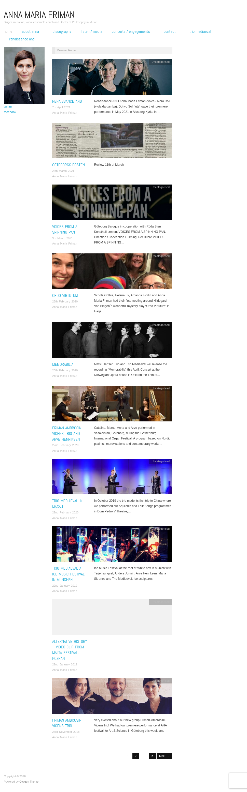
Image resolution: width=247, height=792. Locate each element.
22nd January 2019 (64, 585)
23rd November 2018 (65, 731)
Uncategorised (161, 61)
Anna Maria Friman (64, 112)
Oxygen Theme (28, 781)
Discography (62, 31)
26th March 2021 (63, 170)
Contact (169, 31)
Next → (164, 756)
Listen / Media (91, 31)
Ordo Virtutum (65, 295)
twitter (8, 107)
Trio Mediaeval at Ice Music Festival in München (68, 574)
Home (8, 31)
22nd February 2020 (65, 445)
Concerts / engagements (131, 31)
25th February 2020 (65, 301)
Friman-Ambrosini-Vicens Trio (68, 723)
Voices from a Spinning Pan (64, 229)
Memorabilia (62, 364)
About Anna (30, 31)
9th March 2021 (62, 238)
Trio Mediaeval (200, 31)
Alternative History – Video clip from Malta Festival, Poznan (69, 650)
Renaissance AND (22, 39)
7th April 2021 (61, 107)
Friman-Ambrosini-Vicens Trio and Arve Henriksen (68, 433)
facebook (10, 112)
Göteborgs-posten (68, 164)
